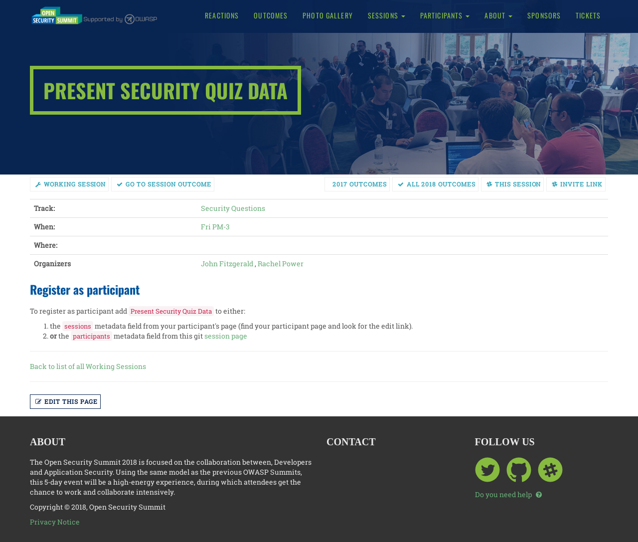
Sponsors (544, 15)
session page (225, 336)
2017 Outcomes (359, 184)
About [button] (498, 15)
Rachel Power (281, 263)
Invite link (577, 184)
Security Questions (233, 208)
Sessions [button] (386, 15)
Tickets (588, 15)
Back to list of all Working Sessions (88, 366)
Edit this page (66, 401)
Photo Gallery (328, 15)
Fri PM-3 (215, 226)
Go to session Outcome (164, 184)
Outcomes (271, 15)
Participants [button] (445, 15)
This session (513, 184)
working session (70, 184)
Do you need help (508, 494)
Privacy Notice (55, 522)
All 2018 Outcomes (437, 184)
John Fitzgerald (227, 263)
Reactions (222, 15)
